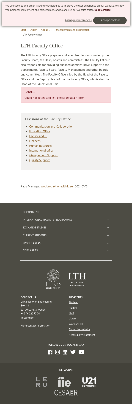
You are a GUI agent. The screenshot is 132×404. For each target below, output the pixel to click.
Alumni (73, 308)
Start (23, 30)
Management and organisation (73, 30)
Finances (34, 141)
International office (41, 150)
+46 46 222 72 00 (30, 314)
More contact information (35, 326)
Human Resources (40, 146)
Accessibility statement (82, 335)
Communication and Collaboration (51, 126)
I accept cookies (110, 20)
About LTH (47, 30)
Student (73, 302)
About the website (79, 329)
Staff (71, 313)
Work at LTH (76, 324)
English (33, 30)
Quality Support (39, 160)
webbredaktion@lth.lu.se (57, 186)
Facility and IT (38, 136)
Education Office (39, 131)
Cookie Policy (102, 10)
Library (72, 319)
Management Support (43, 155)
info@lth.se (27, 318)
